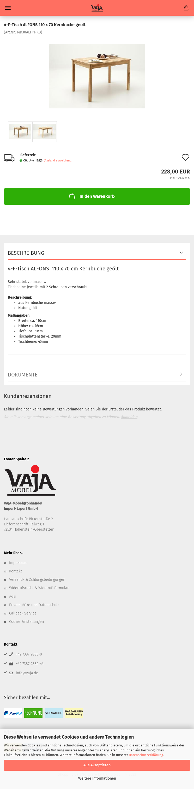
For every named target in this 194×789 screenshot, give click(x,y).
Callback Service (23, 613)
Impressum (18, 563)
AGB (12, 596)
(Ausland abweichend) (58, 160)
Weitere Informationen (97, 778)
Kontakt (15, 571)
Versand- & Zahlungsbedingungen (37, 579)
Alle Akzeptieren (97, 765)
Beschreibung (26, 253)
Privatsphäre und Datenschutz (34, 605)
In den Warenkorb (91, 196)
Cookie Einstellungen (26, 621)
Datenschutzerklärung (146, 755)
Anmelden (129, 417)
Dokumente (23, 375)
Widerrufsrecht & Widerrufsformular (39, 588)
